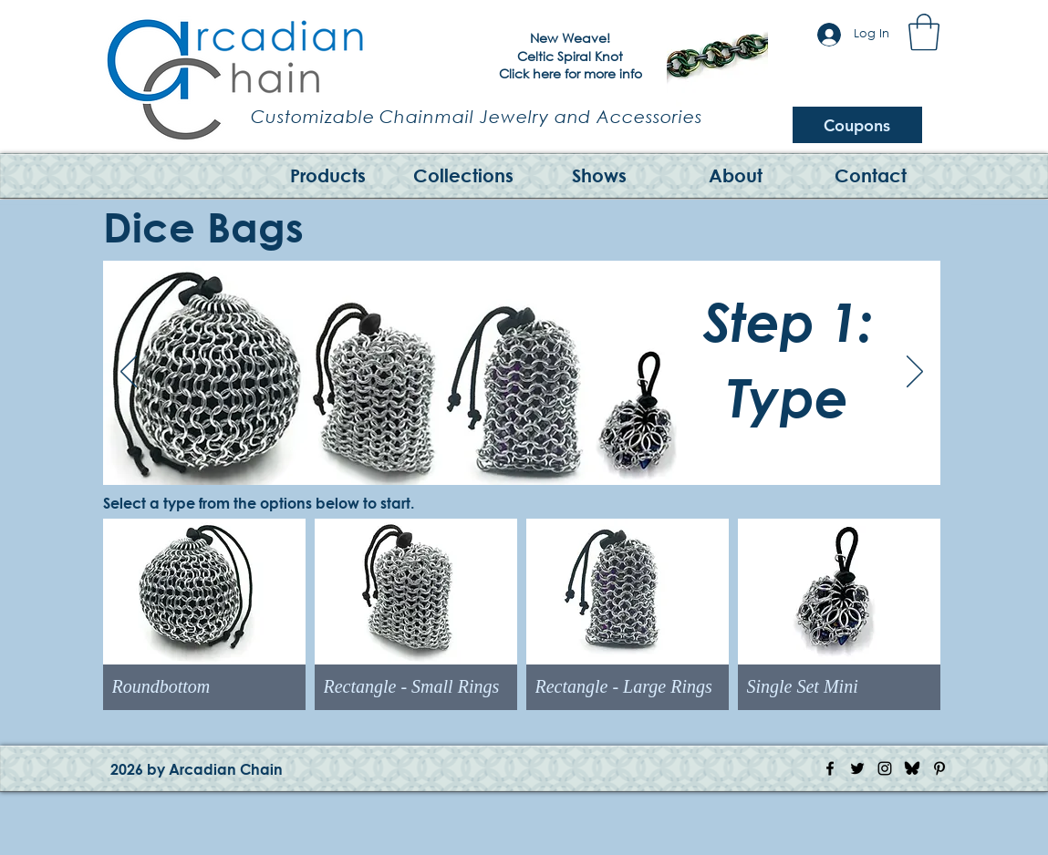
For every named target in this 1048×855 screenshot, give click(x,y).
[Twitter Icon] (857, 768)
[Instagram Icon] (885, 768)
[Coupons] (857, 125)
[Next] (877, 375)
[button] (923, 32)
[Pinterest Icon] (939, 768)
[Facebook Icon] (830, 768)
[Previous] (655, 375)
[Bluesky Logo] (912, 768)
